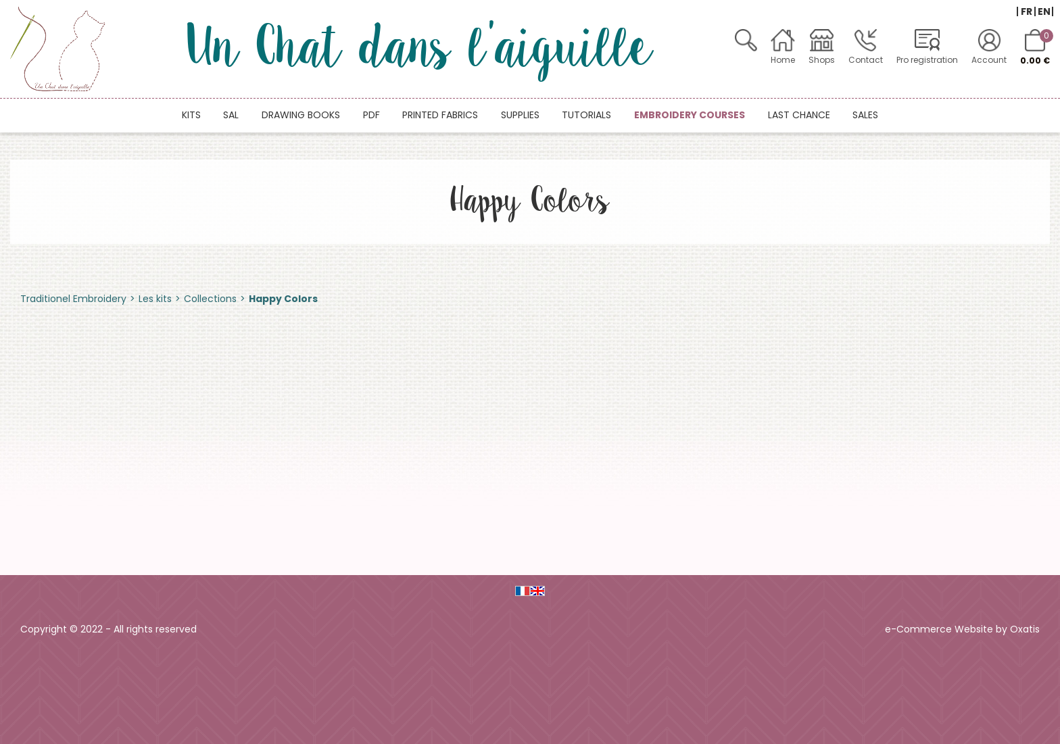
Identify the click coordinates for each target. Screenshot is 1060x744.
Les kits (155, 298)
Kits (191, 115)
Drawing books (301, 115)
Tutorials (586, 115)
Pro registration (927, 60)
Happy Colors (283, 298)
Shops (822, 60)
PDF (371, 115)
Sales (865, 115)
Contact (865, 60)
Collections (210, 298)
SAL (231, 115)
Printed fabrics (440, 115)
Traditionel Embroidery (73, 298)
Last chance (799, 115)
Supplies (520, 115)
